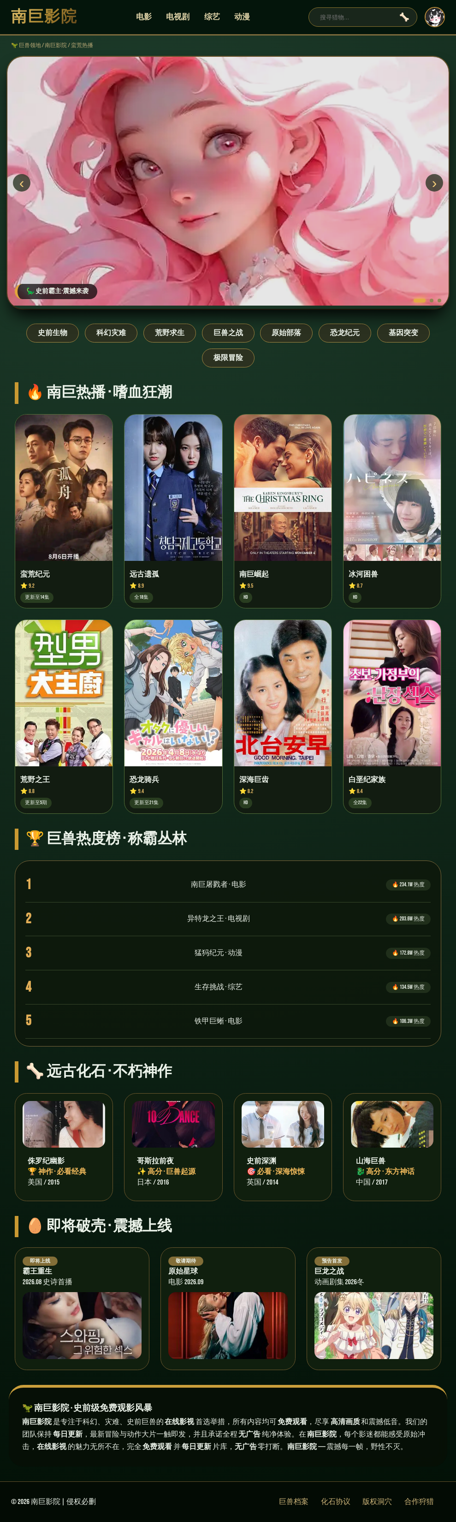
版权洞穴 (377, 1502)
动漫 (242, 17)
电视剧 (178, 17)
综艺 (212, 17)
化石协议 (335, 1502)
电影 (144, 17)
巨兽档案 (293, 1502)
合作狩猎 (419, 1502)
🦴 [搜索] (404, 17)
